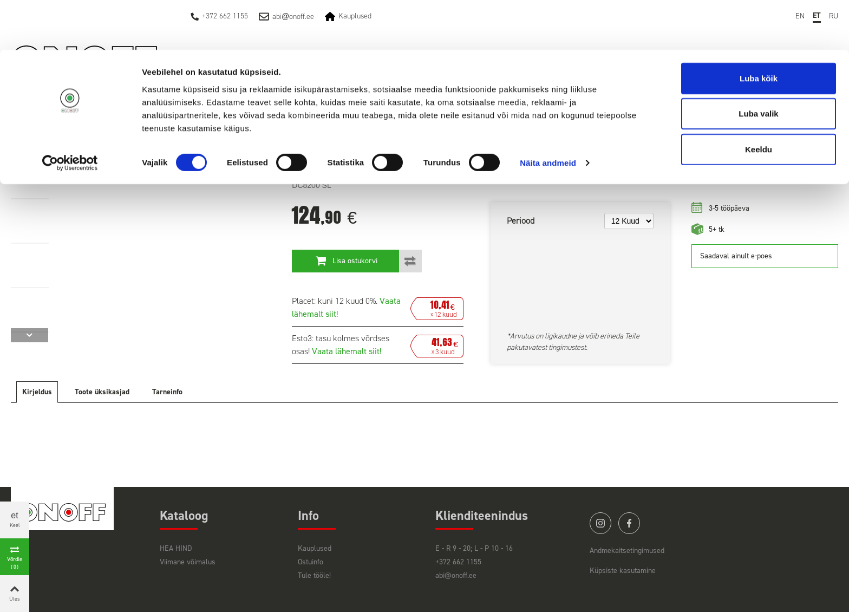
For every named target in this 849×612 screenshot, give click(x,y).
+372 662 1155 (458, 562)
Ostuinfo (310, 562)
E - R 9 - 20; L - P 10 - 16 (474, 548)
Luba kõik (759, 28)
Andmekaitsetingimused (627, 550)
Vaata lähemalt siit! (346, 351)
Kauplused (314, 548)
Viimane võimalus (187, 562)
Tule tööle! (314, 575)
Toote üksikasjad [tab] (102, 392)
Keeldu (758, 99)
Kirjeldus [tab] (37, 392)
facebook (629, 523)
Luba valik (758, 64)
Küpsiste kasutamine (623, 570)
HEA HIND (176, 548)
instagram (600, 523)
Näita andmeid (548, 113)
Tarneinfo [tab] (167, 392)
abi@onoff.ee (455, 575)
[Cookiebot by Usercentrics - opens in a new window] (70, 114)
